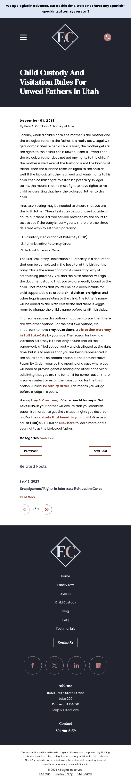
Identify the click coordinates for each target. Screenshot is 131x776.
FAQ (65, 620)
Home (65, 576)
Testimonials (65, 628)
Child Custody (65, 602)
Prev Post (31, 451)
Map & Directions (65, 710)
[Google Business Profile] (98, 665)
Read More (28, 497)
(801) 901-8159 (42, 423)
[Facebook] (33, 665)
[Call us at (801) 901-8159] (107, 37)
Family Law (65, 585)
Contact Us (65, 642)
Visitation (47, 438)
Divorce (65, 594)
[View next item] (47, 509)
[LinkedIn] (76, 665)
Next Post (100, 451)
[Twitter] (54, 665)
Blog (65, 611)
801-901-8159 (65, 730)
